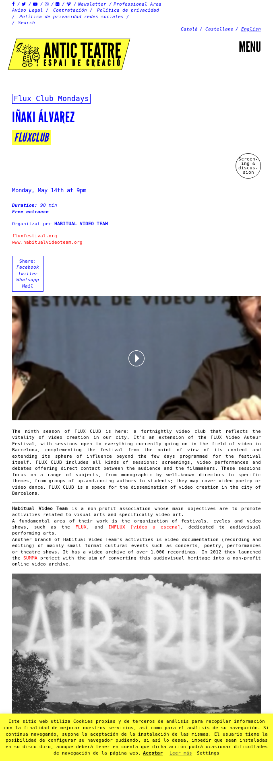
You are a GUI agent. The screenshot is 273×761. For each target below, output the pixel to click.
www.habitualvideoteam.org (47, 242)
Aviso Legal (27, 10)
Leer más (181, 753)
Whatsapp (28, 279)
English (251, 29)
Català (189, 29)
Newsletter (92, 4)
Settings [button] (208, 753)
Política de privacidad (128, 10)
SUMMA (30, 558)
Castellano (219, 29)
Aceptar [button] (153, 753)
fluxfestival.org (34, 236)
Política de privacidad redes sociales (71, 16)
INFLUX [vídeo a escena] (144, 527)
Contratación (70, 10)
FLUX (81, 527)
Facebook (28, 267)
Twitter (28, 273)
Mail (27, 286)
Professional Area (137, 4)
